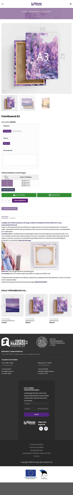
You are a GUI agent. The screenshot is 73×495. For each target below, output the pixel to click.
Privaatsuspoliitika (36, 444)
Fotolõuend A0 (53, 321)
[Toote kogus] (6, 200)
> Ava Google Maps (7, 365)
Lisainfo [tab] (12, 218)
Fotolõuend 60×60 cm (8, 321)
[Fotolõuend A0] (60, 305)
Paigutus (6, 126)
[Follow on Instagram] (46, 429)
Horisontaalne (16, 131)
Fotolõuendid (46, 11)
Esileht (24, 11)
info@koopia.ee (19, 354)
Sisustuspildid (34, 11)
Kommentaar (8, 150)
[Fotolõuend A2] (36, 305)
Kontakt (37, 456)
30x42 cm (6, 143)
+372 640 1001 (6, 354)
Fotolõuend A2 (29, 321)
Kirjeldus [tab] (4, 218)
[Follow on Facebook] (41, 429)
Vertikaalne (7, 131)
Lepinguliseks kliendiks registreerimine (36, 453)
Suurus (5, 138)
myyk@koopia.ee (33, 354)
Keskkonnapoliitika (36, 447)
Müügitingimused (36, 450)
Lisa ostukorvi (20, 200)
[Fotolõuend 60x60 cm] (12, 305)
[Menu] (2, 4)
